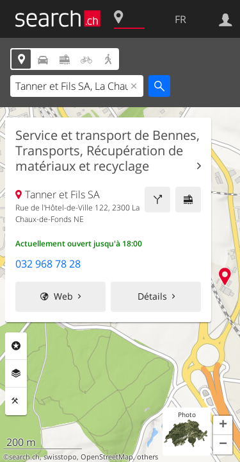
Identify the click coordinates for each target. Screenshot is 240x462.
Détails (152, 296)
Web (63, 296)
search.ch (24, 456)
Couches (16, 373)
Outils (16, 401)
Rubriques (16, 345)
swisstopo (60, 456)
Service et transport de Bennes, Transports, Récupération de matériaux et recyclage (107, 151)
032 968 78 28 (48, 264)
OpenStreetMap (107, 456)
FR (180, 19)
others (147, 456)
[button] (222, 425)
